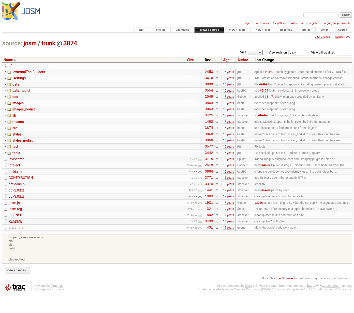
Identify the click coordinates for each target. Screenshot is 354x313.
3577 (209, 155)
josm (30, 43)
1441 (209, 204)
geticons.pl (17, 197)
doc (15, 100)
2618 (209, 176)
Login (247, 23)
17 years (228, 100)
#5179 (264, 93)
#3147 (269, 100)
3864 (209, 183)
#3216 (258, 218)
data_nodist (21, 93)
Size (190, 60)
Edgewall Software (51, 308)
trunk (48, 43)
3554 (209, 93)
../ (10, 66)
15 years (228, 86)
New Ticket (263, 29)
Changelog (182, 29)
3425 (209, 121)
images (18, 107)
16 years (228, 72)
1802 (209, 232)
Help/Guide (280, 23)
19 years (228, 225)
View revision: (278, 52)
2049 (209, 100)
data (15, 86)
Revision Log (342, 36)
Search (342, 29)
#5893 (263, 86)
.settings (19, 79)
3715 (209, 169)
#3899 (269, 72)
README (15, 239)
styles (16, 142)
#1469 (265, 204)
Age (226, 60)
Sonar (324, 29)
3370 (209, 197)
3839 (209, 86)
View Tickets (237, 29)
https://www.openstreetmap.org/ (329, 305)
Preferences (261, 23)
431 (210, 246)
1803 (209, 211)
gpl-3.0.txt (16, 211)
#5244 (262, 121)
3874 (70, 43)
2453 (209, 72)
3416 (209, 79)
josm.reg (15, 225)
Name (8, 60)
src (14, 134)
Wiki (141, 29)
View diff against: (331, 52)
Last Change (322, 36)
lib (14, 120)
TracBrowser (284, 297)
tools (16, 162)
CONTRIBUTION (21, 190)
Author (242, 60)
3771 (209, 190)
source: (12, 43)
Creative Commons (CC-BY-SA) (255, 308)
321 (210, 225)
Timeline (159, 29)
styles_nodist (22, 148)
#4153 (265, 176)
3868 (209, 142)
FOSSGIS (251, 305)
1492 (209, 128)
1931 (209, 218)
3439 (209, 239)
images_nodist (23, 114)
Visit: (243, 52)
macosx (18, 128)
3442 (209, 163)
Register (313, 23)
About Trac (297, 23)
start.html (16, 246)
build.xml (16, 183)
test (15, 155)
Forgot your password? (336, 23)
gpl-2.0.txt (16, 204)
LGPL (337, 308)
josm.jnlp (16, 218)
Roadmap (286, 29)
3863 (209, 107)
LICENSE (15, 232)
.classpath (16, 169)
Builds (306, 29)
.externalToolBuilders (28, 72)
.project (14, 176)
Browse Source (209, 29)
